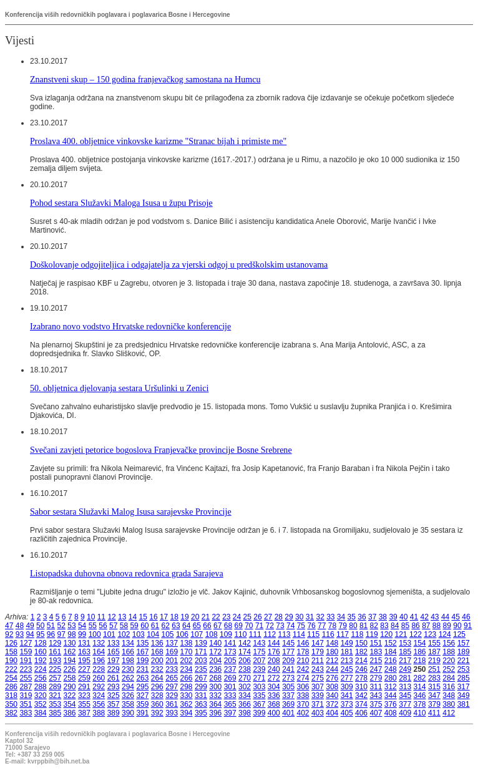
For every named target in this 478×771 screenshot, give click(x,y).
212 (332, 660)
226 (70, 669)
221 (463, 660)
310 (361, 686)
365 (230, 704)
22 (216, 617)
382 (11, 713)
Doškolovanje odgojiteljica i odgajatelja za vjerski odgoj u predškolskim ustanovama (179, 264)
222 (11, 669)
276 (332, 678)
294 (128, 686)
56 (103, 625)
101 (109, 634)
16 (153, 617)
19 (184, 617)
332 (215, 695)
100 (95, 634)
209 (288, 660)
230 (128, 669)
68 (228, 625)
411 (434, 713)
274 (303, 678)
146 (303, 643)
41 (414, 617)
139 (201, 643)
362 (186, 704)
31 (310, 617)
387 (84, 713)
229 (113, 669)
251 (434, 669)
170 (186, 651)
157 (463, 643)
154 (420, 643)
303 (259, 686)
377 (405, 704)
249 (405, 669)
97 (61, 634)
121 (401, 634)
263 (142, 678)
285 (463, 678)
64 (186, 625)
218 (420, 660)
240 (274, 669)
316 (448, 686)
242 (303, 669)
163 (84, 651)
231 (142, 669)
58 (124, 625)
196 (98, 660)
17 (164, 617)
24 (237, 617)
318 (11, 695)
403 (317, 713)
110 (240, 634)
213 (347, 660)
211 (317, 660)
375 (375, 704)
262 (128, 678)
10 (91, 617)
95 (40, 634)
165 (113, 651)
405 (347, 713)
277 (347, 678)
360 (157, 704)
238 (244, 669)
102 (123, 634)
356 (98, 704)
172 (215, 651)
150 (361, 643)
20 (195, 617)
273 (288, 678)
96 (51, 634)
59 (134, 625)
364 (215, 704)
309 (347, 686)
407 (375, 713)
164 (98, 651)
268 (215, 678)
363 (201, 704)
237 (230, 669)
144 (274, 643)
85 (405, 625)
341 (347, 695)
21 (206, 617)
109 (226, 634)
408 (390, 713)
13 (122, 617)
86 (415, 625)
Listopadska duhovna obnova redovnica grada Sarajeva (126, 573)
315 (434, 686)
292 (98, 686)
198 (128, 660)
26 (257, 617)
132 (98, 643)
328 (157, 695)
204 (215, 660)
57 (113, 625)
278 (361, 678)
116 (328, 634)
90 (457, 625)
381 (463, 704)
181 (347, 651)
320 (40, 695)
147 (317, 643)
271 (259, 678)
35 (352, 617)
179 (317, 651)
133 (113, 643)
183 (375, 651)
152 (390, 643)
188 (448, 651)
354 (70, 704)
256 (40, 678)
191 (25, 660)
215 (375, 660)
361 (171, 704)
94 (30, 634)
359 (142, 704)
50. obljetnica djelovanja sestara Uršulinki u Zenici (119, 388)
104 (153, 634)
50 (40, 625)
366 (244, 704)
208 (274, 660)
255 (25, 678)
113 (284, 634)
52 (61, 625)
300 (215, 686)
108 (211, 634)
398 (244, 713)
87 (426, 625)
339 (317, 695)
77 (322, 625)
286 (11, 686)
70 (249, 625)
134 (128, 643)
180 (332, 651)
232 (157, 669)
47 (9, 625)
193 (55, 660)
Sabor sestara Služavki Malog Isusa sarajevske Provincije (131, 511)
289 (55, 686)
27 (268, 617)
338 (303, 695)
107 (196, 634)
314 (420, 686)
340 (332, 695)
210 (303, 660)
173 (230, 651)
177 (288, 651)
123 (430, 634)
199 (142, 660)
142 (244, 643)
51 (51, 625)
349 (463, 695)
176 (274, 651)
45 (456, 617)
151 (375, 643)
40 (403, 617)
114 (299, 634)
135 (142, 643)
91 (468, 625)
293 (113, 686)
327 (142, 695)
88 (436, 625)
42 (424, 617)
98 (71, 634)
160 (40, 651)
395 (201, 713)
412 (448, 713)
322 (70, 695)
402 (303, 713)
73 (280, 625)
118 (357, 634)
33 (330, 617)
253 (463, 669)
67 (217, 625)
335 (259, 695)
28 (279, 617)
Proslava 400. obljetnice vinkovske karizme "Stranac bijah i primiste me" (158, 141)
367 (259, 704)
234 (186, 669)
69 (238, 625)
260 (98, 678)
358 (128, 704)
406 (361, 713)
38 (383, 617)
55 (93, 625)
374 (361, 704)
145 (288, 643)
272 (274, 678)
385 (55, 713)
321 (55, 695)
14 (133, 617)
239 (259, 669)
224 (40, 669)
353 (55, 704)
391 (142, 713)
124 (445, 634)
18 (174, 617)
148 (332, 643)
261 (113, 678)
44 (445, 617)
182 (361, 651)
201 (171, 660)
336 (274, 695)
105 (168, 634)
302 (244, 686)
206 (244, 660)
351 (25, 704)
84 (395, 625)
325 (113, 695)
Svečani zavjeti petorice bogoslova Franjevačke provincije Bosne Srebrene (161, 450)
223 (25, 669)
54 (82, 625)
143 (259, 643)
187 (434, 651)
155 (434, 643)
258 (70, 678)
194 (70, 660)
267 (201, 678)
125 (459, 634)
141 (230, 643)
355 (84, 704)
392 (157, 713)
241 (288, 669)
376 (390, 704)
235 (201, 669)
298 (186, 686)
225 (55, 669)
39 (393, 617)
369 (288, 704)
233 (171, 669)
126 (11, 643)
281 (405, 678)
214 (361, 660)
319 (25, 695)
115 (313, 634)
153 (405, 643)
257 (55, 678)
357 (113, 704)
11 (101, 617)
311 (375, 686)
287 (25, 686)
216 (390, 660)
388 (98, 713)
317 (463, 686)
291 (84, 686)
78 (332, 625)
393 (171, 713)
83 (384, 625)
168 (157, 651)
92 (9, 634)
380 (448, 704)
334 (244, 695)
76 (311, 625)
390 (128, 713)
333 (230, 695)
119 (372, 634)
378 (420, 704)
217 (405, 660)
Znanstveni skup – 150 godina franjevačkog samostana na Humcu (145, 79)
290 (70, 686)
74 (290, 625)
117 (342, 634)
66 (207, 625)
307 (317, 686)
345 (405, 695)
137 (171, 643)
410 (420, 713)
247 (375, 669)
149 (347, 643)
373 (347, 704)
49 (30, 625)
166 (128, 651)
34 (341, 617)
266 (186, 678)
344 (390, 695)
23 (226, 617)
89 (447, 625)
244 (332, 669)
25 (247, 617)
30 (299, 617)
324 (98, 695)
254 (11, 678)
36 (362, 617)
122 (415, 634)
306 (303, 686)
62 (166, 625)
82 (374, 625)
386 (70, 713)
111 (255, 634)
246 (361, 669)
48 (20, 625)
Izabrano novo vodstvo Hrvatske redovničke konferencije (130, 326)
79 (343, 625)
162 (70, 651)
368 (274, 704)
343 (375, 695)
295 (142, 686)
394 (186, 713)
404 (332, 713)
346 (420, 695)
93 (20, 634)
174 (244, 651)
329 (171, 695)
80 (353, 625)
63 (176, 625)
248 (390, 669)
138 (186, 643)
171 (201, 651)
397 (230, 713)
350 (11, 704)
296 (157, 686)
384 (40, 713)
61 (155, 625)
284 (448, 678)
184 (390, 651)
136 (157, 643)
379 (434, 704)
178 (303, 651)
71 (259, 625)
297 (171, 686)
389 (113, 713)
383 (25, 713)
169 (171, 651)
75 (301, 625)
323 (84, 695)
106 (182, 634)
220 (448, 660)
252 (448, 669)
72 (270, 625)
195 (84, 660)
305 (288, 686)
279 (375, 678)
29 (289, 617)
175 (259, 651)
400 (274, 713)
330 (186, 695)
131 (84, 643)
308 (332, 686)
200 (157, 660)
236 (215, 669)
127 (25, 643)
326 (128, 695)
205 (230, 660)
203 (201, 660)
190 (11, 660)
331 (201, 695)
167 (142, 651)
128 (40, 643)
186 (420, 651)
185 (405, 651)
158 (11, 651)
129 (55, 643)
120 (386, 634)
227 (84, 669)
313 (405, 686)
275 (317, 678)
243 (317, 669)
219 (434, 660)
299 (201, 686)
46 (466, 617)
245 (347, 669)
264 (157, 678)
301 (230, 686)
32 (320, 617)
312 (390, 686)
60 (144, 625)
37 (372, 617)
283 (434, 678)
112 (269, 634)
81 (363, 625)
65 (197, 625)
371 (317, 704)
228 (98, 669)
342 (361, 695)
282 (420, 678)
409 (405, 713)
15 (143, 617)
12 (111, 617)
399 (259, 713)
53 (71, 625)
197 (113, 660)
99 (82, 634)
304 (274, 686)
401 (288, 713)
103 (138, 634)
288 (40, 686)
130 (70, 643)
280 (390, 678)
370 (303, 704)
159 (25, 651)
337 (288, 695)
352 (40, 704)
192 (40, 660)
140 (215, 643)
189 (463, 651)
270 (244, 678)
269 (230, 678)
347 (434, 695)
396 (215, 713)
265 (171, 678)
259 (84, 678)
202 (186, 660)
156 (448, 643)
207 (259, 660)
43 (435, 617)
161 (55, 651)
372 (332, 704)
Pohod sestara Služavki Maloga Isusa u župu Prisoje (121, 203)
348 (448, 695)
